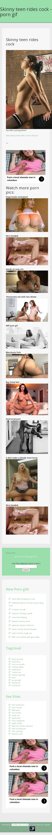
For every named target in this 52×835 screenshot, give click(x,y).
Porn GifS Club (20, 825)
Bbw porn (14, 710)
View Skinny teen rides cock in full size (22, 135)
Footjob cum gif (17, 609)
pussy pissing (16, 659)
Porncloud (14, 685)
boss (12, 677)
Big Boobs (15, 718)
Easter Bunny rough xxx (20, 633)
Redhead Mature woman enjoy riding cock (26, 604)
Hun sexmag (15, 731)
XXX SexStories (16, 705)
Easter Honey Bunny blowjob (22, 629)
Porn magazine (17, 720)
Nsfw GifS (10, 553)
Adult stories (15, 723)
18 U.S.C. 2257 (23, 828)
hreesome (14, 661)
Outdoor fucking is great (20, 613)
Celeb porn (15, 669)
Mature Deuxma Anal (19, 621)
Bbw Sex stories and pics (21, 726)
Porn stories (15, 707)
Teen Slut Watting (18, 617)
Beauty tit (14, 683)
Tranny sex (15, 672)
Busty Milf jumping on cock (22, 599)
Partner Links (16, 734)
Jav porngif (15, 680)
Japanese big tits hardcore (21, 625)
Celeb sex (14, 715)
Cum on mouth (17, 664)
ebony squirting (17, 675)
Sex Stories (15, 713)
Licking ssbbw (16, 667)
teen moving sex (17, 728)
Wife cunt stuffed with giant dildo (24, 637)
